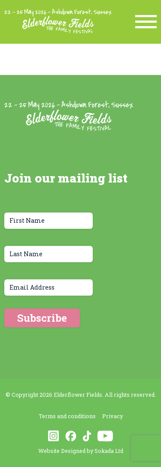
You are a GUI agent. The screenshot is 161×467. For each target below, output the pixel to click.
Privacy (112, 416)
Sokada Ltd (108, 450)
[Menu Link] (146, 22)
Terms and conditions (67, 416)
